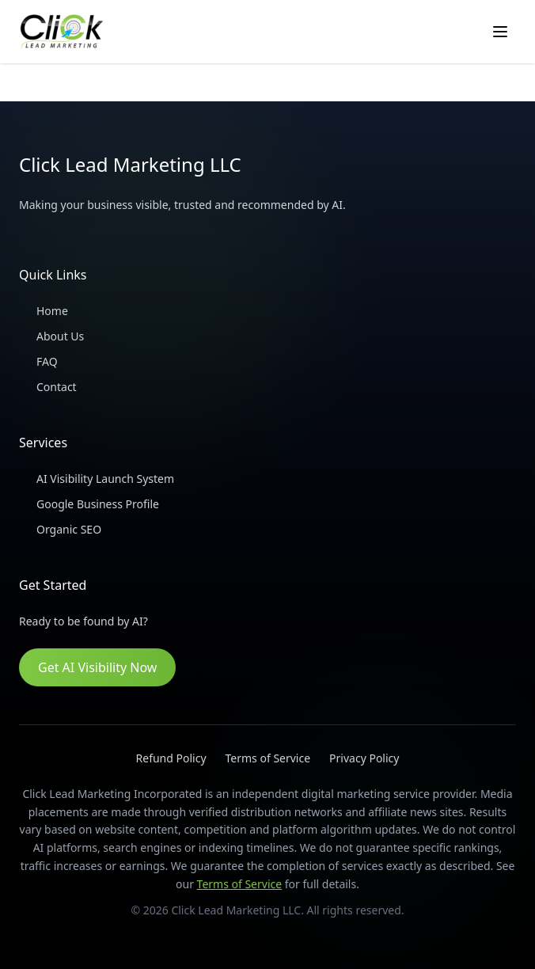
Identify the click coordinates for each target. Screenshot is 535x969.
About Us (51, 336)
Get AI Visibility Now (97, 667)
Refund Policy (171, 758)
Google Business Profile (89, 504)
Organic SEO (60, 530)
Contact (48, 387)
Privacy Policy (364, 758)
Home (43, 311)
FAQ (38, 362)
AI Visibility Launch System (96, 479)
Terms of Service (268, 758)
